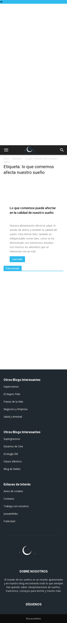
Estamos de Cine (13, 446)
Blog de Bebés (12, 469)
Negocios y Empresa (16, 409)
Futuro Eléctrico (13, 461)
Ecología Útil (11, 454)
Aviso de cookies (13, 491)
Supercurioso (11, 386)
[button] (6, 150)
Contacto (9, 498)
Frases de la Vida (13, 401)
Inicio (6, 158)
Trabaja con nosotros (16, 506)
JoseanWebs (11, 513)
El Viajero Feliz (12, 394)
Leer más (17, 259)
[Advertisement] (33, 39)
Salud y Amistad (13, 416)
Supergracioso (12, 439)
